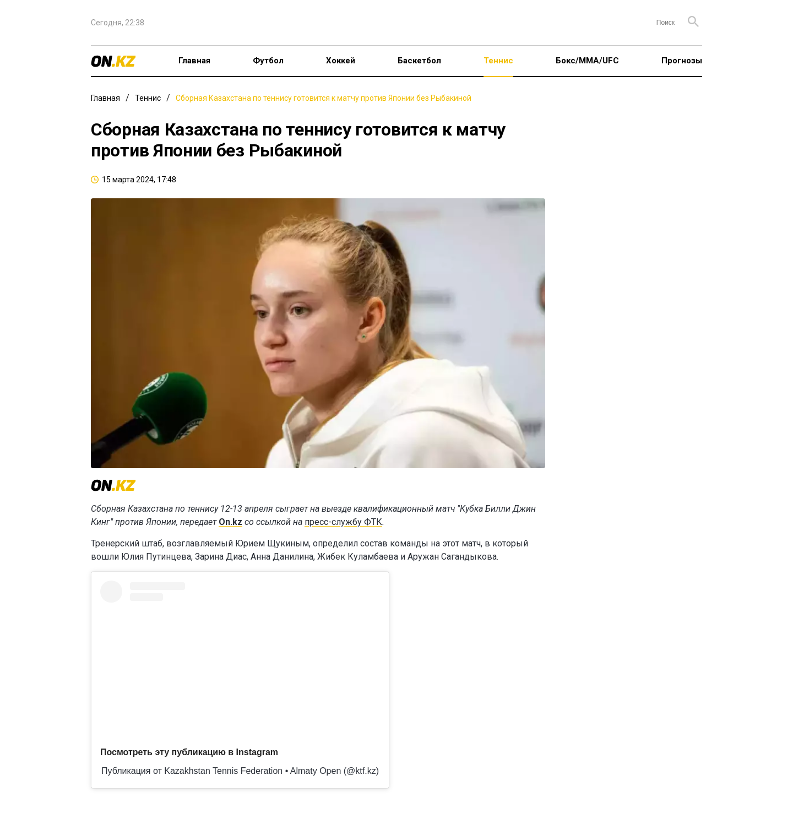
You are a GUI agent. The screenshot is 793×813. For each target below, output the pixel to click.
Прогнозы (681, 61)
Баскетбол (419, 61)
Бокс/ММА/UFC (587, 61)
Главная (194, 61)
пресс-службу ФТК (343, 522)
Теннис (498, 61)
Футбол (268, 61)
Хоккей (340, 61)
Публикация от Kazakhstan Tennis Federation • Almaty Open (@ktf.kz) (240, 771)
